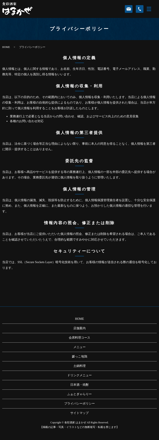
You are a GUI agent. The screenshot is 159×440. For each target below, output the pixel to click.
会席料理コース (79, 337)
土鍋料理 (79, 366)
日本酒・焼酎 (79, 384)
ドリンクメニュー (79, 375)
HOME (6, 47)
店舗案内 (79, 328)
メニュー (79, 347)
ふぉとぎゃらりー (79, 394)
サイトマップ (79, 413)
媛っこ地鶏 (79, 356)
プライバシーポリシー (79, 403)
